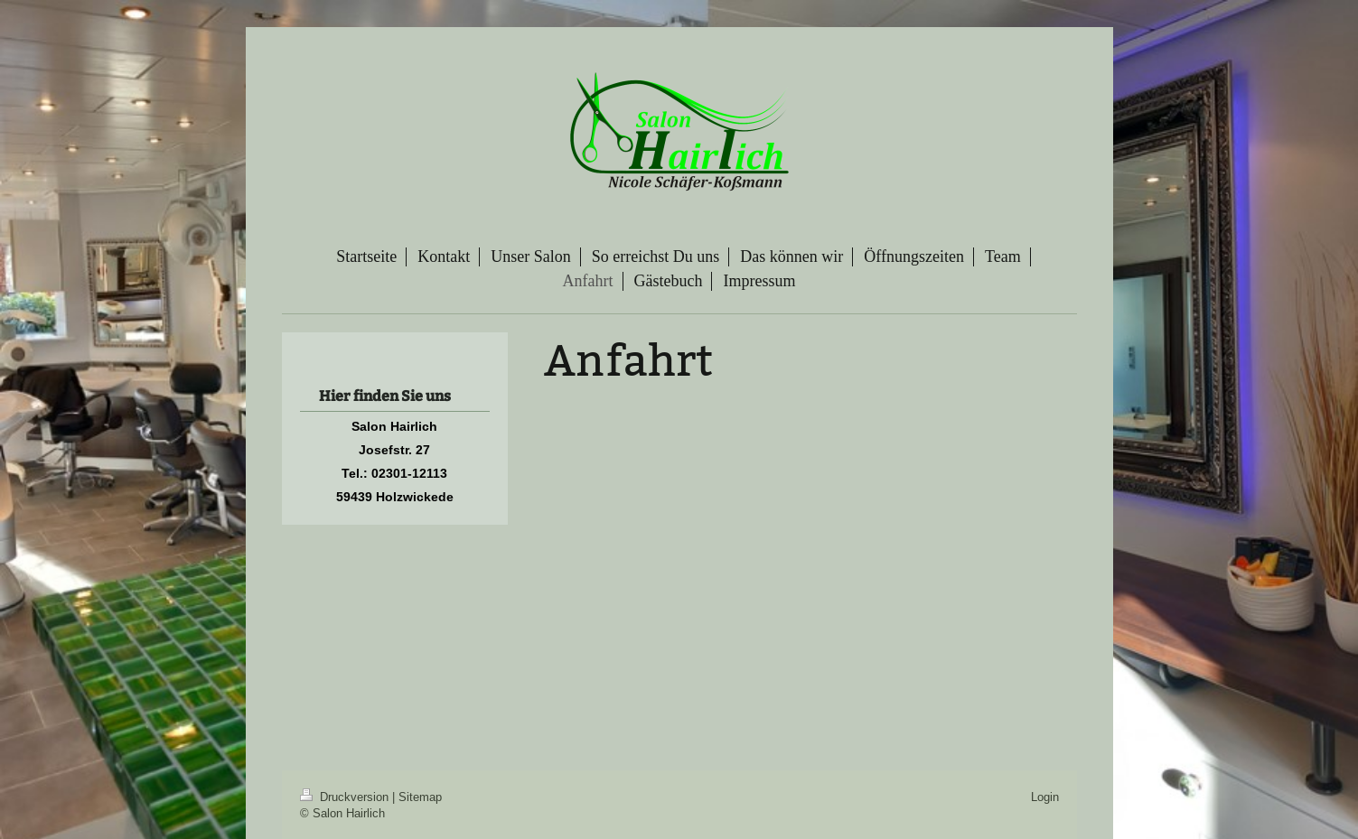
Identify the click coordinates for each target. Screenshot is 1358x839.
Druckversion (346, 796)
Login (1045, 796)
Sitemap (420, 796)
